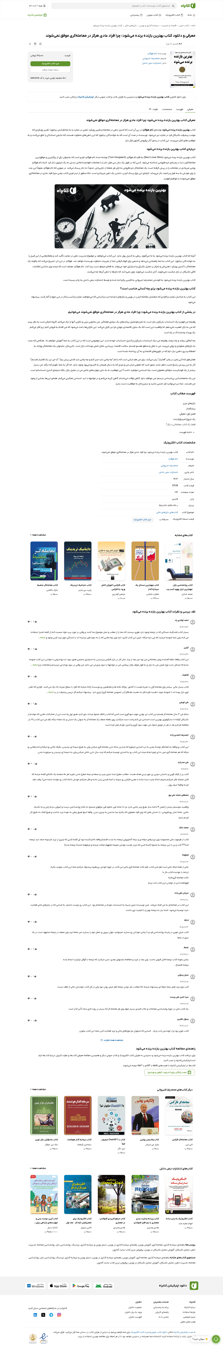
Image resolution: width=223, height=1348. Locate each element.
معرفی (190, 109)
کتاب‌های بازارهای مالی (167, 512)
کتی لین (189, 1144)
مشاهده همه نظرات (111, 1040)
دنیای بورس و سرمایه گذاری (94, 1244)
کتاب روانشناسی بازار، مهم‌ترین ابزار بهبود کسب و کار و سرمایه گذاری (180, 587)
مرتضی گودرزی (118, 594)
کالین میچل (86, 1227)
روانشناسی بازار (63, 1244)
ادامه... (41, 637)
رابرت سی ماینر (84, 590)
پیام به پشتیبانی (161, 1307)
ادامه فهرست (187, 432)
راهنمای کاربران (162, 1312)
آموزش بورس (144, 1244)
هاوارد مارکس (152, 594)
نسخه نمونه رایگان (50, 70)
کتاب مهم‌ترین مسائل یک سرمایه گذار (147, 587)
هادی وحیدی (153, 1227)
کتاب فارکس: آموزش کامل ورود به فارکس (113, 587)
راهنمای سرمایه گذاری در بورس (122, 1244)
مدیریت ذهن (181, 1262)
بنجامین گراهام (84, 1144)
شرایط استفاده (189, 1312)
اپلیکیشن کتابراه (35, 15)
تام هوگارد (152, 53)
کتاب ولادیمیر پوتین (149, 1139)
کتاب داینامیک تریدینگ (80, 585)
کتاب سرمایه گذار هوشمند (79, 1139)
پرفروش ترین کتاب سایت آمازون (127, 1249)
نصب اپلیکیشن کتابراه (183, 1332)
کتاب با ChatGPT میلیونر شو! (113, 1141)
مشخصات (167, 109)
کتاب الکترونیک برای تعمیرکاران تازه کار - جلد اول (78, 1220)
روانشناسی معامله (46, 1244)
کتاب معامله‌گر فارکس (182, 1139)
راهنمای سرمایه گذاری (174, 1244)
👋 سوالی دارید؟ (200, 1339)
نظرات (153, 109)
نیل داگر (121, 1148)
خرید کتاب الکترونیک (50, 63)
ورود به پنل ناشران (133, 1312)
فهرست (179, 109)
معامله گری (157, 1244)
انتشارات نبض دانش (151, 63)
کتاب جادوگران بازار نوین (46, 1139)
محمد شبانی (187, 594)
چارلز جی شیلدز (152, 1144)
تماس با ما (164, 1317)
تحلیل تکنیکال (182, 1249)
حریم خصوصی (189, 1317)
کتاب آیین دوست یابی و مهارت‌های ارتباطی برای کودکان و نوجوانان (47, 1221)
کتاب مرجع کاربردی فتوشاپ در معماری (112, 1220)
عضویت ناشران (135, 1307)
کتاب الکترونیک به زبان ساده (179, 1218)
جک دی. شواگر (51, 1144)
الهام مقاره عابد (185, 1223)
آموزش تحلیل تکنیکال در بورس (159, 1249)
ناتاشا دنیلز (53, 1227)
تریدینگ (76, 1244)
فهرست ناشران (135, 1317)
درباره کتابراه (189, 1307)
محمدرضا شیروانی (151, 58)
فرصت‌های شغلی (187, 1321)
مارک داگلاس (52, 590)
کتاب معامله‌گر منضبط (47, 585)
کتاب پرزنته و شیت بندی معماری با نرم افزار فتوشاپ (146, 1220)
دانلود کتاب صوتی (159, 1332)
